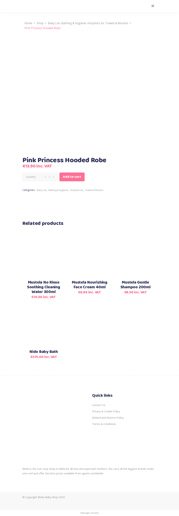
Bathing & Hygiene (73, 23)
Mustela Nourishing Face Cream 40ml (89, 285)
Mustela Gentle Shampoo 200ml (135, 285)
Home (28, 23)
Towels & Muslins (116, 23)
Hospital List (95, 23)
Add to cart (72, 177)
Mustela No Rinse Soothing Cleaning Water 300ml (43, 287)
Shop (40, 23)
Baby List (54, 23)
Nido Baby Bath (43, 352)
